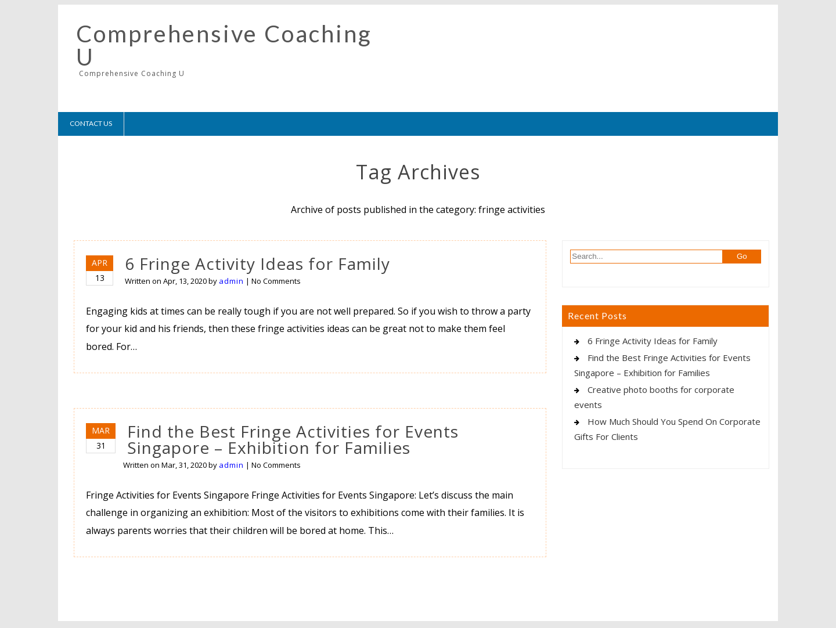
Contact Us (91, 123)
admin (231, 281)
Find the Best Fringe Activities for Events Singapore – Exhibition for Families (293, 439)
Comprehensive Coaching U (224, 45)
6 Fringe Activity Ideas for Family (257, 263)
